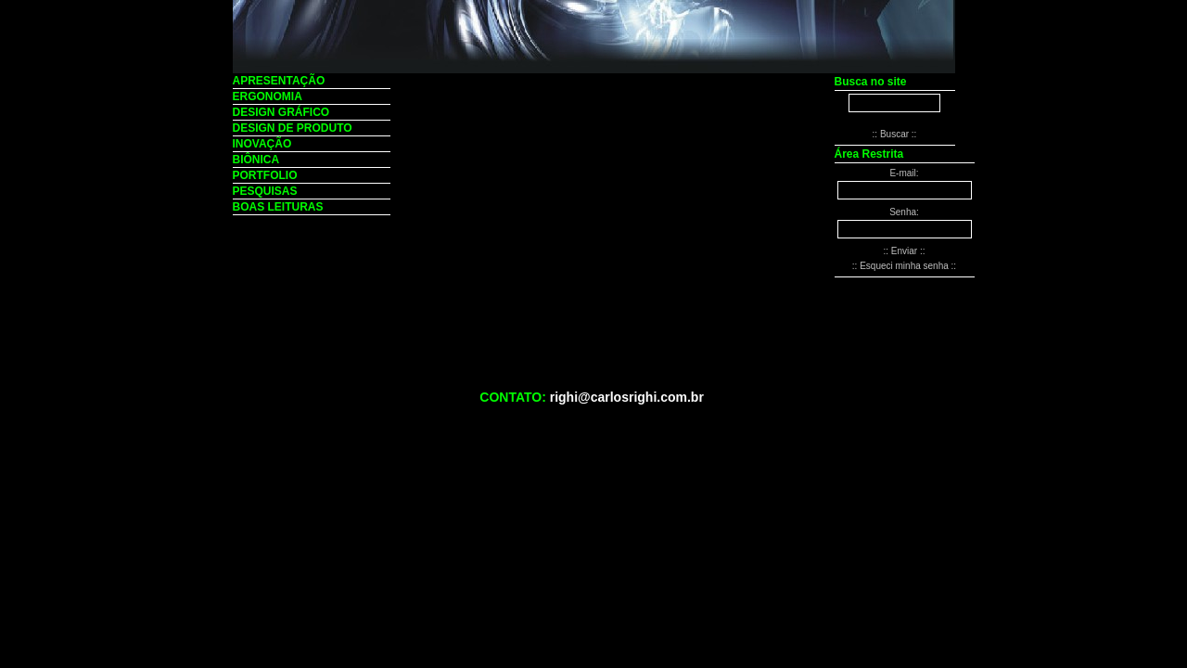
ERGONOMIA (267, 96)
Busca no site (871, 81)
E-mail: (903, 173)
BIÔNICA (256, 159)
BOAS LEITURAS (278, 206)
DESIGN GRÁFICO (281, 112)
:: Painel (933, 440)
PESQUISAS (265, 191)
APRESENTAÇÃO (279, 80)
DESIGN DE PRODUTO (292, 128)
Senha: (904, 212)
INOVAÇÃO (262, 143)
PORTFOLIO (265, 175)
